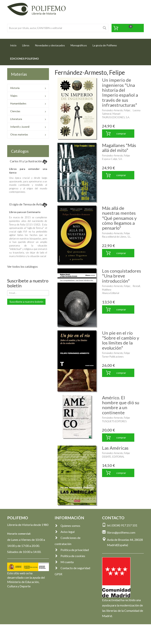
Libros (25, 45)
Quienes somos (67, 525)
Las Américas (115, 448)
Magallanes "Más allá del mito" (119, 147)
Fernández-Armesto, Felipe (116, 110)
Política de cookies (70, 556)
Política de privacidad (72, 550)
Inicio (14, 44)
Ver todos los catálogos (22, 266)
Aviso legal (65, 531)
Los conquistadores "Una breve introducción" (121, 276)
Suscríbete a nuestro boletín (26, 301)
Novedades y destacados (50, 45)
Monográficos (79, 45)
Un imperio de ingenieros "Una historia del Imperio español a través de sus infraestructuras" (120, 92)
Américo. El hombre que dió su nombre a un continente (120, 405)
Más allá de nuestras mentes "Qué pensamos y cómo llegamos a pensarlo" (119, 218)
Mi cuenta (64, 562)
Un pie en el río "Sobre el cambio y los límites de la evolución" (120, 340)
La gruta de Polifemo (105, 45)
